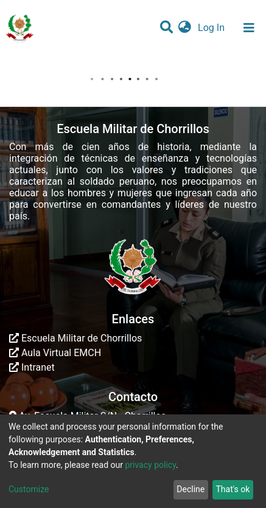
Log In (212, 27)
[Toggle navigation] (249, 28)
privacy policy (150, 465)
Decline (191, 489)
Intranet (32, 367)
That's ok (232, 489)
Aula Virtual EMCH (55, 353)
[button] (184, 28)
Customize (29, 489)
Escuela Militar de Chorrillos (75, 338)
